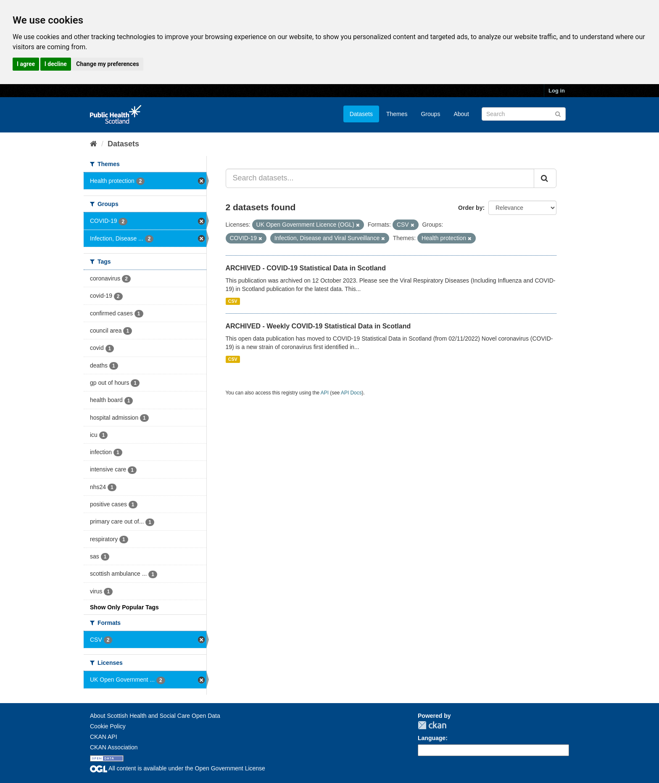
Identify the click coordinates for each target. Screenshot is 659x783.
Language (431, 738)
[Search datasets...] (380, 178)
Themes (397, 114)
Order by (470, 207)
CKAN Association (114, 747)
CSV (232, 301)
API (325, 393)
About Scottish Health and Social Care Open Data (155, 715)
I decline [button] (56, 64)
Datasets (361, 114)
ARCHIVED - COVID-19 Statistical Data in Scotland (306, 268)
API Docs (351, 393)
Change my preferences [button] (107, 64)
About (461, 114)
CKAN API (103, 736)
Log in (556, 90)
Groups (430, 114)
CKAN (432, 725)
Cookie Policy (108, 726)
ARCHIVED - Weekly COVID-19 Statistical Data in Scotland (318, 326)
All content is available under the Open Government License (177, 768)
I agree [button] (26, 64)
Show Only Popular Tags (124, 607)
